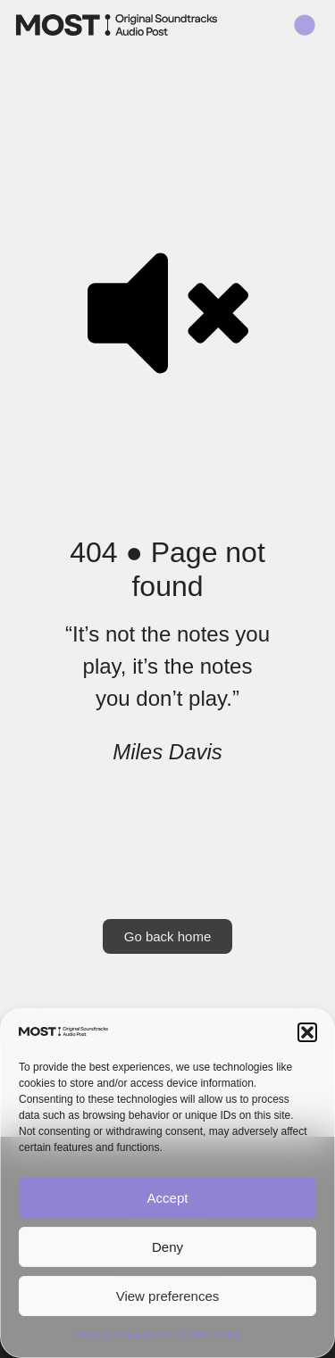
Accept (167, 1197)
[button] (307, 1032)
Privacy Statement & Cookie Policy (158, 1335)
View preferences (168, 1296)
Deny (167, 1246)
